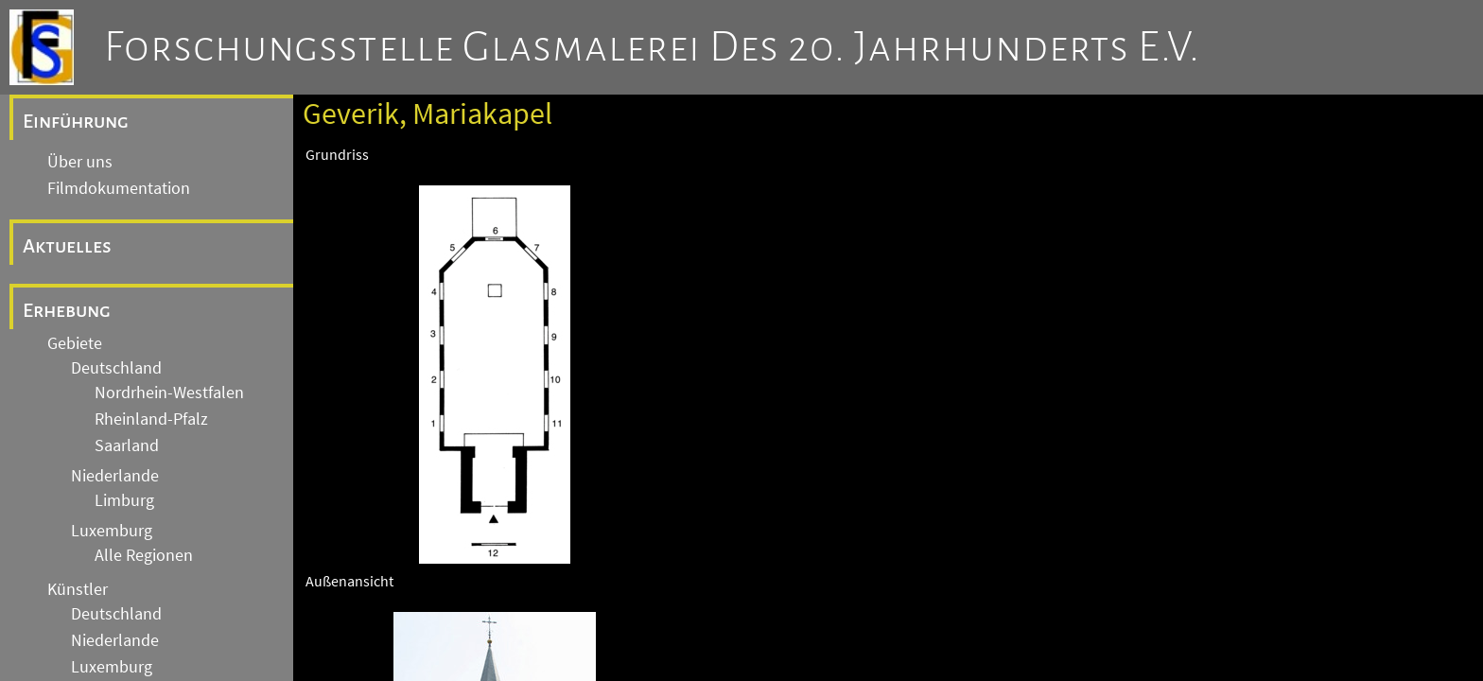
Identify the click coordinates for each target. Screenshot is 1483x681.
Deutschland (116, 368)
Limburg (124, 500)
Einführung (76, 121)
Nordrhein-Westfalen (169, 392)
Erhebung (67, 310)
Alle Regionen (144, 555)
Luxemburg (111, 530)
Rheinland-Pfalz (151, 419)
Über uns (80, 161)
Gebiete (74, 343)
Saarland (127, 445)
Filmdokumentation (118, 188)
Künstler (77, 589)
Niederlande (115, 475)
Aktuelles (67, 246)
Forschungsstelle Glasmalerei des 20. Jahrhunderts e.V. (652, 47)
